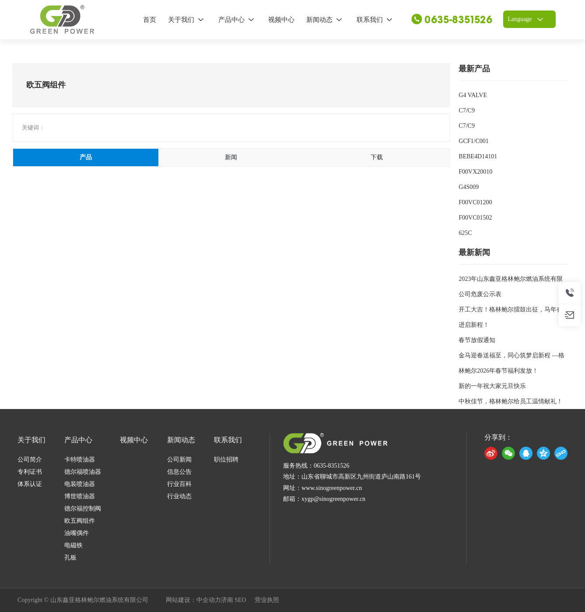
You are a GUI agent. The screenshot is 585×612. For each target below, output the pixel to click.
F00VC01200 (475, 202)
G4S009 (469, 187)
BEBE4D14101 (478, 156)
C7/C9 (467, 110)
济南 (227, 600)
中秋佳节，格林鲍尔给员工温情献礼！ (511, 401)
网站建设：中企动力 (193, 600)
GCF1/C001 (473, 141)
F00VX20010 (475, 171)
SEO (240, 600)
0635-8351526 (451, 20)
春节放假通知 (477, 340)
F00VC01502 (475, 217)
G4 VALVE (473, 95)
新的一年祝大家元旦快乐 (492, 386)
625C (465, 233)
